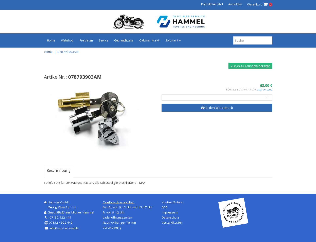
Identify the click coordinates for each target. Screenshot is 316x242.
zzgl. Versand (264, 89)
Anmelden (235, 4)
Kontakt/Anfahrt (212, 4)
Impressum (170, 212)
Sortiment (173, 40)
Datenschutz (170, 217)
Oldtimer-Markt (149, 40)
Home (51, 40)
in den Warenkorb (217, 107)
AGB (165, 207)
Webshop (67, 40)
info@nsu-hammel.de (64, 228)
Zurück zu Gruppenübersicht (250, 66)
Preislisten (86, 40)
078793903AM (68, 52)
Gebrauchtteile (123, 40)
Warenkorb (259, 4)
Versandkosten (172, 222)
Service (103, 40)
